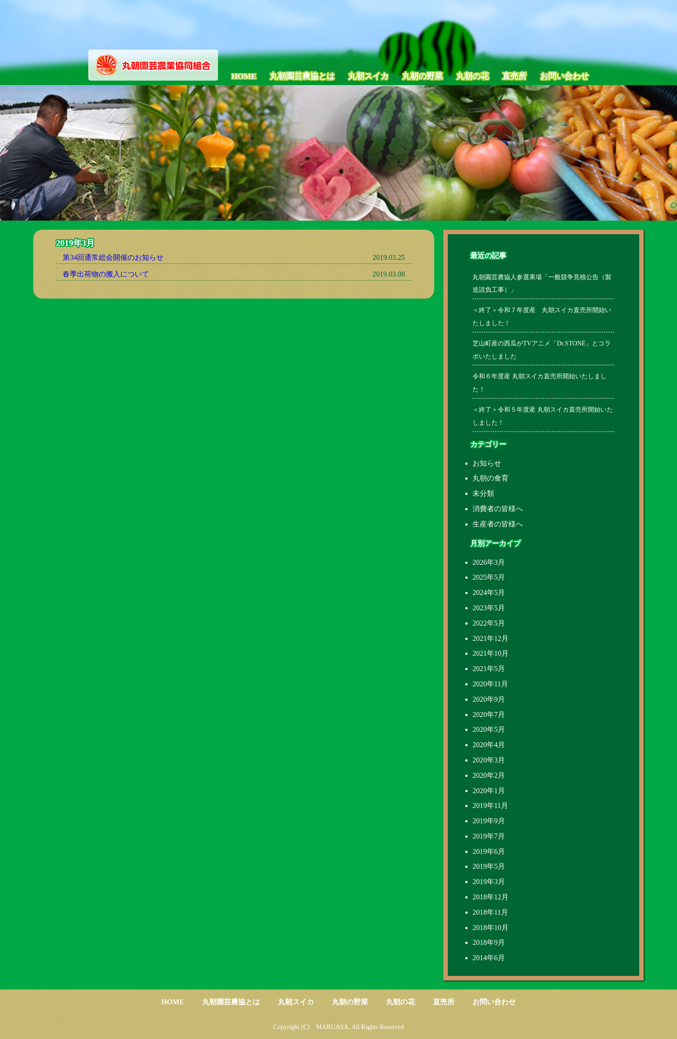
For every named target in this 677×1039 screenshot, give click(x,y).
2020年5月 (489, 729)
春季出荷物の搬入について (106, 274)
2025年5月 (489, 577)
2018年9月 (489, 942)
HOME (244, 76)
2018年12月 (491, 897)
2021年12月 (491, 638)
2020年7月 (489, 714)
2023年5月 (489, 608)
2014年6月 (489, 958)
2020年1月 (489, 790)
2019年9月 (489, 821)
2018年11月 (490, 912)
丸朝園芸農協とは (302, 76)
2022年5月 (489, 623)
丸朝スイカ (368, 76)
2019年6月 (489, 851)
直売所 (514, 76)
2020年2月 (489, 775)
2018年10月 (491, 927)
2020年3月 (489, 760)
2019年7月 (489, 836)
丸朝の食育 (491, 478)
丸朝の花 (472, 76)
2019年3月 (489, 881)
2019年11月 (490, 805)
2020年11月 (490, 684)
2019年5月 (489, 866)
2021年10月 (491, 653)
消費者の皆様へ (498, 509)
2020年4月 (489, 745)
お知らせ (487, 463)
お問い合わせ (564, 76)
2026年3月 (489, 562)
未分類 (483, 493)
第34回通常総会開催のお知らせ (113, 257)
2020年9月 (489, 699)
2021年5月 (489, 668)
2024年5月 (489, 592)
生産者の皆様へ (498, 524)
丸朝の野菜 (422, 76)
